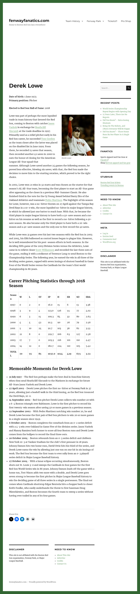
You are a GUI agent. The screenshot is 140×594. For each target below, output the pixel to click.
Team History (73, 21)
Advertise (61, 558)
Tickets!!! (112, 21)
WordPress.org (109, 242)
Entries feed (108, 236)
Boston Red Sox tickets (110, 182)
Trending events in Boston (112, 185)
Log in (105, 233)
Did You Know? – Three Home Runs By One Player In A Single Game (116, 135)
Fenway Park (94, 21)
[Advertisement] (70, 62)
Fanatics (104, 160)
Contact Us (61, 564)
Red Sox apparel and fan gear (117, 163)
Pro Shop (126, 21)
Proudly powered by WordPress (42, 582)
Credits (60, 561)
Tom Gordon (48, 138)
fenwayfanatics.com (29, 20)
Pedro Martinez (53, 200)
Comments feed (109, 239)
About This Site (63, 555)
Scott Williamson (45, 249)
